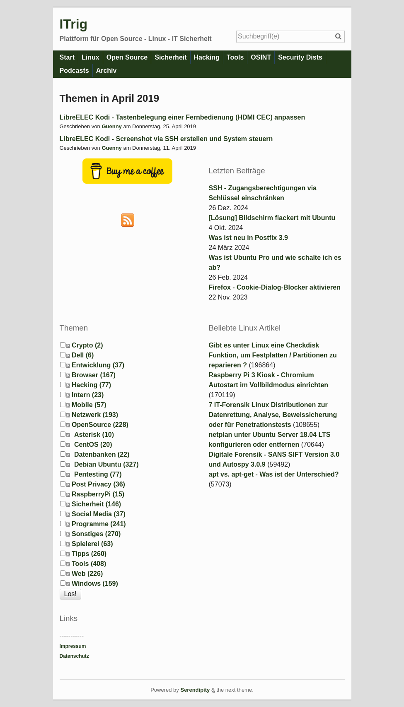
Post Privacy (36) (98, 484)
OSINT (261, 57)
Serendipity (195, 690)
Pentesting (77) (98, 474)
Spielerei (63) (92, 543)
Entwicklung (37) (98, 365)
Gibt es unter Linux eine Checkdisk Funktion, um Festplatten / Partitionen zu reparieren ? (273, 355)
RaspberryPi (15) (98, 494)
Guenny (111, 126)
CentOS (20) (93, 444)
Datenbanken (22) (101, 454)
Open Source (127, 57)
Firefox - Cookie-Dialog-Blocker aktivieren (275, 287)
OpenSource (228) (100, 424)
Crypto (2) (87, 345)
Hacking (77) (91, 384)
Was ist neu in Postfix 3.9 (248, 237)
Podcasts (74, 70)
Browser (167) (94, 375)
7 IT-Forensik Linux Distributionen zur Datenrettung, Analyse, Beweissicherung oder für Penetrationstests (273, 414)
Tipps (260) (89, 553)
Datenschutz (74, 656)
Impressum (73, 646)
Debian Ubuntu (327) (106, 464)
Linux (90, 57)
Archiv (106, 70)
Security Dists (300, 57)
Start (67, 57)
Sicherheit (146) (96, 504)
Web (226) (87, 573)
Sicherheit (170, 57)
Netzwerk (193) (95, 414)
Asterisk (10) (94, 434)
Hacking (207, 57)
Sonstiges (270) (96, 533)
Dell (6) (83, 355)
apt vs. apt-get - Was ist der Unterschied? (274, 474)
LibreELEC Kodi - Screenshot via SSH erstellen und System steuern (166, 138)
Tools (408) (89, 563)
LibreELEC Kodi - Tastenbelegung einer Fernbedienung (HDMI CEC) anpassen (182, 117)
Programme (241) (99, 523)
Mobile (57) (89, 404)
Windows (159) (95, 583)
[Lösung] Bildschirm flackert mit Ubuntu (272, 217)
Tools (235, 57)
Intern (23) (88, 394)
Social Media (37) (99, 514)
